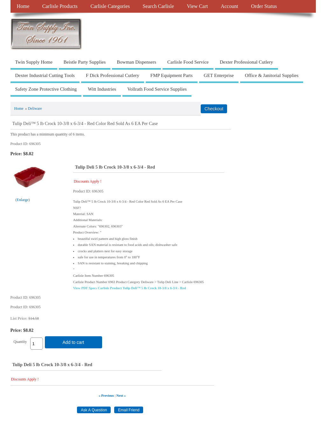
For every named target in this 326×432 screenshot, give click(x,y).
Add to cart (73, 342)
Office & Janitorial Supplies (271, 75)
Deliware (35, 108)
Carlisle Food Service (188, 62)
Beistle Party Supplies (85, 62)
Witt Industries (102, 89)
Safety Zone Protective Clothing (46, 89)
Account (229, 6)
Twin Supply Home (33, 62)
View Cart (197, 6)
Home (23, 6)
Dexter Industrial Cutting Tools (45, 75)
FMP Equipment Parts (171, 75)
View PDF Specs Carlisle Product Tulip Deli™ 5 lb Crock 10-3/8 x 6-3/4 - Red (129, 288)
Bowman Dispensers (136, 62)
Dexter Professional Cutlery (246, 62)
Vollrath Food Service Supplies (157, 89)
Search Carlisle (158, 6)
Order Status (264, 6)
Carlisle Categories (110, 6)
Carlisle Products (60, 6)
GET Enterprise (219, 75)
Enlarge (23, 200)
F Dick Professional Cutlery (112, 75)
